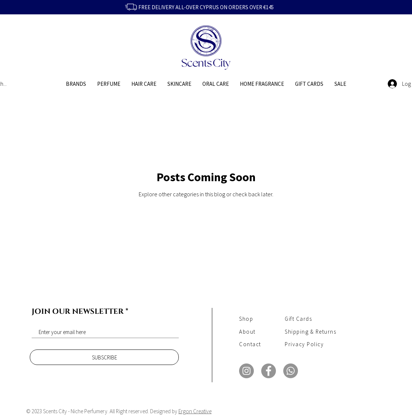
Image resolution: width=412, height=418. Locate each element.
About (247, 331)
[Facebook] (268, 370)
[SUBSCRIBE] (104, 357)
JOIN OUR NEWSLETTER (78, 311)
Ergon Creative (195, 411)
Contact (250, 344)
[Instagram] (246, 370)
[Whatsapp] (290, 370)
